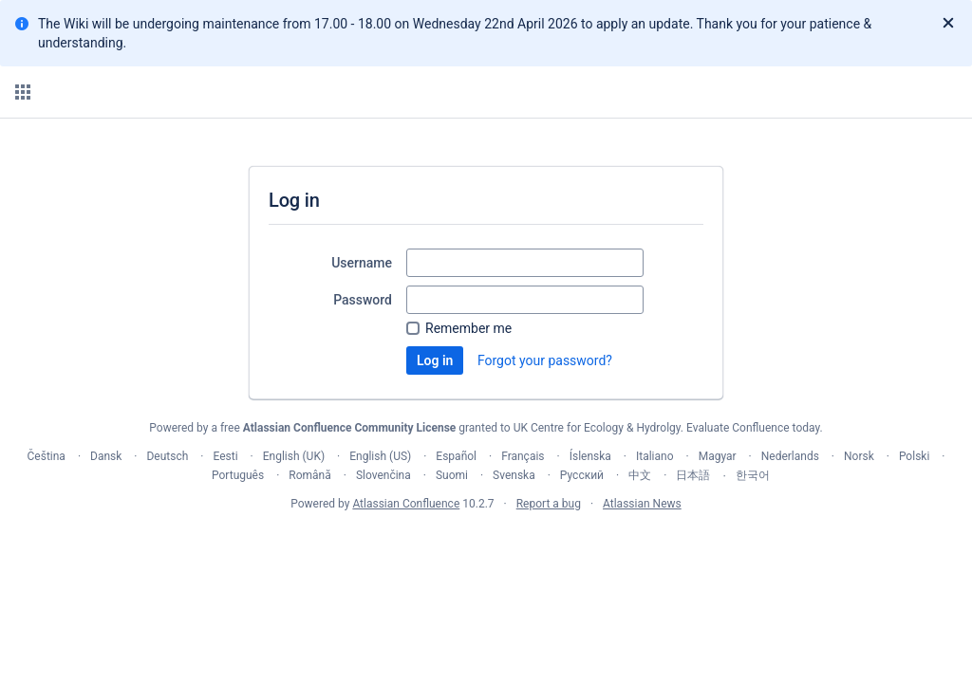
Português (238, 475)
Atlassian (486, 545)
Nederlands (790, 456)
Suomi (452, 475)
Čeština (46, 456)
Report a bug (548, 503)
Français (522, 456)
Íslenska (590, 456)
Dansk (106, 456)
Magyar (718, 456)
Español (456, 456)
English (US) (380, 456)
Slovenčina (383, 475)
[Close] (948, 23)
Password (362, 299)
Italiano (655, 456)
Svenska (514, 475)
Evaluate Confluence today (752, 427)
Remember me (468, 328)
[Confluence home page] (106, 92)
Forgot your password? (544, 360)
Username (361, 262)
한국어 (753, 475)
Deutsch (167, 456)
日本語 (693, 475)
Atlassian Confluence (405, 503)
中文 (639, 475)
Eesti (225, 456)
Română (309, 475)
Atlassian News (642, 503)
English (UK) (294, 456)
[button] (22, 92)
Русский (582, 475)
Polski (914, 456)
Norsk (859, 456)
